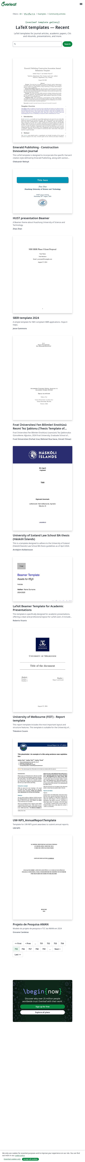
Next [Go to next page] (57, 949)
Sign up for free (42, 1006)
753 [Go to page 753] (55, 943)
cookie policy (20, 1155)
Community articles (57, 14)
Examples (42, 14)
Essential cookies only (12, 1159)
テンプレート (29, 14)
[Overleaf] (8, 4)
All (20, 14)
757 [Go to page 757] (30, 949)
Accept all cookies (30, 1159)
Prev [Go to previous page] (28, 943)
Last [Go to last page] (18, 954)
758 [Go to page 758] (37, 949)
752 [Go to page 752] (48, 943)
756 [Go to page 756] (23, 949)
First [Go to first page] (18, 943)
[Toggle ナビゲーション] (81, 4)
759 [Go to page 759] (43, 949)
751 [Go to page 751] (41, 943)
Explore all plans (42, 1012)
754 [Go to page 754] (62, 943)
